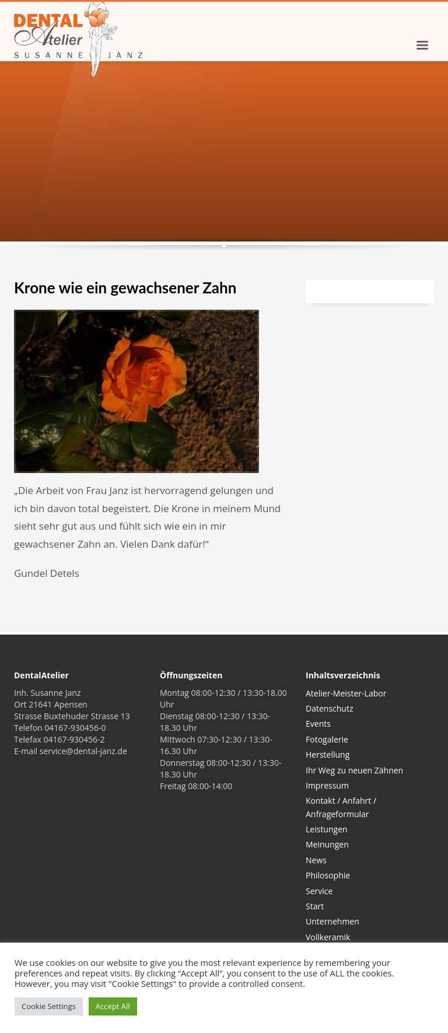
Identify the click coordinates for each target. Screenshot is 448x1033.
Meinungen (327, 844)
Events (318, 723)
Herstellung (327, 754)
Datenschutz (329, 708)
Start (315, 906)
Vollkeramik (328, 937)
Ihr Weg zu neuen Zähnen (354, 770)
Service (319, 891)
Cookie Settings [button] (49, 1006)
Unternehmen (332, 921)
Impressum (327, 785)
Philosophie (328, 875)
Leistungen (327, 829)
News (316, 860)
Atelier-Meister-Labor (346, 693)
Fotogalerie (327, 739)
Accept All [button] (113, 1006)
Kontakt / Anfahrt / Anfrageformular (341, 807)
